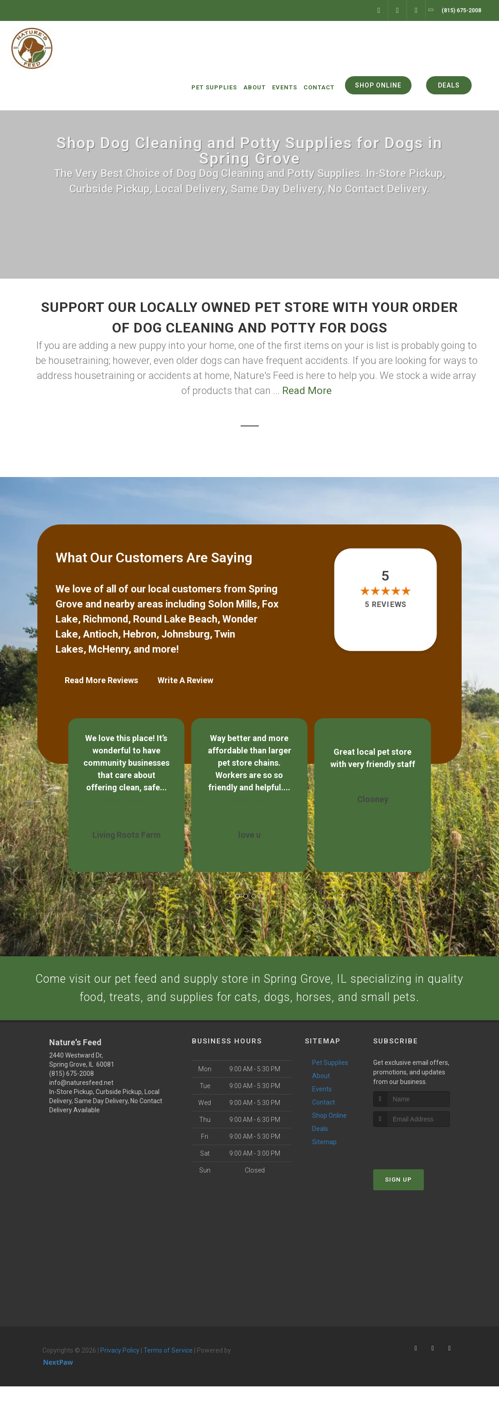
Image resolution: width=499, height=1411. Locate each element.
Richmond (105, 619)
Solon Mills (232, 604)
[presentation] (421, 1169)
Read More (307, 390)
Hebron (139, 634)
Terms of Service (168, 1375)
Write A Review (185, 680)
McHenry (108, 649)
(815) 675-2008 (71, 1098)
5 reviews (385, 604)
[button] (237, 891)
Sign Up (398, 1204)
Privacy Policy (119, 1375)
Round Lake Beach (175, 619)
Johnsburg (185, 634)
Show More (126, 795)
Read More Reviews (101, 680)
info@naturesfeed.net (81, 1107)
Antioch (100, 634)
